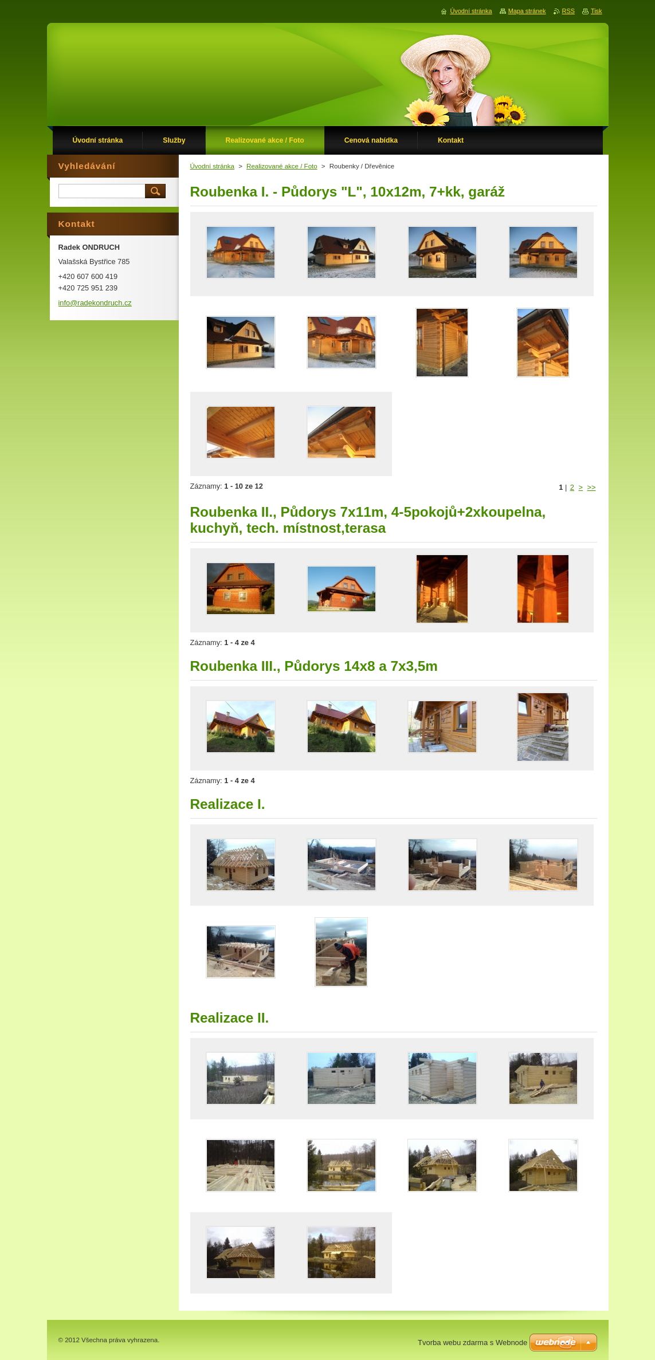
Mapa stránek (527, 10)
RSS (568, 10)
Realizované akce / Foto (281, 166)
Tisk (596, 10)
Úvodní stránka (212, 166)
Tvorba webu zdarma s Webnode (472, 1342)
